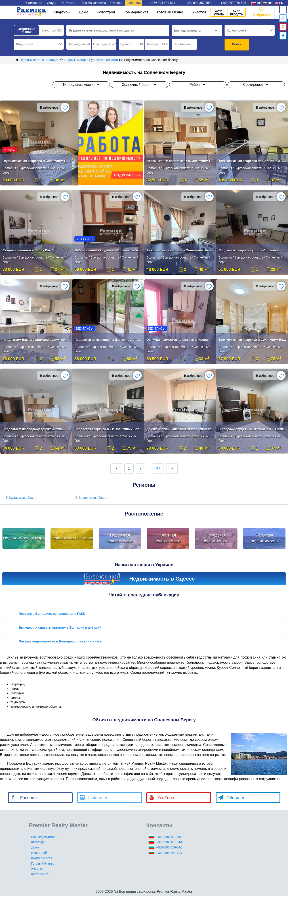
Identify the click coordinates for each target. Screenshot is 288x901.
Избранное (262, 11)
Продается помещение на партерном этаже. (108, 339)
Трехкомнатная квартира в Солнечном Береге (253, 339)
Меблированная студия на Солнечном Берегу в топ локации (108, 250)
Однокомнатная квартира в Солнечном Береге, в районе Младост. (36, 161)
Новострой (106, 12)
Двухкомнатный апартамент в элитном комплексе (181, 429)
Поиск (236, 44)
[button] (39, 44)
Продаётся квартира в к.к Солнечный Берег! (108, 429)
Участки (199, 12)
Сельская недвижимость (264, 538)
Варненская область (91, 497)
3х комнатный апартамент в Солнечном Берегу (181, 161)
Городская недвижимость (216, 538)
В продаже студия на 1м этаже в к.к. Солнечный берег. (253, 429)
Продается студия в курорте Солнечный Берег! (253, 250)
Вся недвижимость (45, 837)
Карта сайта (40, 874)
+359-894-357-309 (169, 853)
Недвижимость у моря (23, 538)
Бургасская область (20, 497)
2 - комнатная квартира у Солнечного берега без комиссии (181, 250)
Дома (83, 12)
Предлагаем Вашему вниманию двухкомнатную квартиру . (36, 339)
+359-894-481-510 (169, 837)
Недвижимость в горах (72, 538)
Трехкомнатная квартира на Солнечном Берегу (253, 161)
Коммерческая (136, 12)
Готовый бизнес (170, 12)
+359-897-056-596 (169, 847)
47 (158, 468)
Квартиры (62, 12)
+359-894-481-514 (169, 842)
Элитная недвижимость (168, 538)
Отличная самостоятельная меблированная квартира (181, 339)
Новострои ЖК (51, 30)
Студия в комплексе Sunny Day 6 (27, 250)
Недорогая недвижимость (119, 538)
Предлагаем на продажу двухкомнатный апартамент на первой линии (36, 429)
